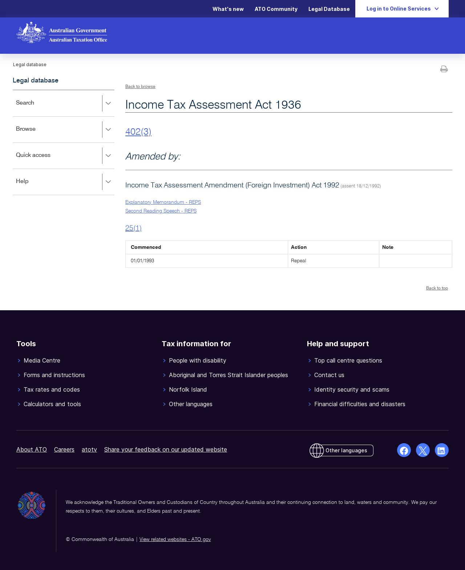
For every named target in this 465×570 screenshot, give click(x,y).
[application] (63, 142)
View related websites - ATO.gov (175, 539)
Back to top (437, 288)
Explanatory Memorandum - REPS (163, 202)
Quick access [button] (65, 156)
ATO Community (276, 9)
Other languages (346, 450)
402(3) (138, 132)
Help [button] (65, 182)
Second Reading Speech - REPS (161, 211)
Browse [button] (65, 129)
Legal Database (329, 9)
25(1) (133, 228)
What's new (228, 9)
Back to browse (140, 87)
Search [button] (65, 103)
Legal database (35, 80)
